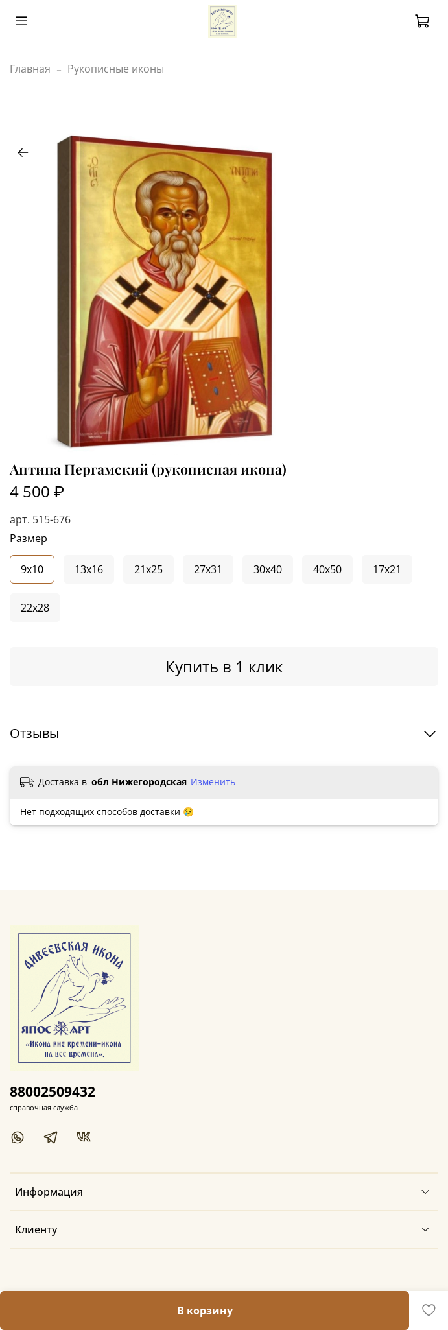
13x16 (89, 569)
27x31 (208, 569)
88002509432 (52, 1091)
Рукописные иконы (115, 69)
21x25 (148, 569)
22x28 (35, 607)
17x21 (387, 569)
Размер (28, 538)
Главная (30, 69)
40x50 (327, 569)
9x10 (32, 569)
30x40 (267, 569)
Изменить (213, 782)
